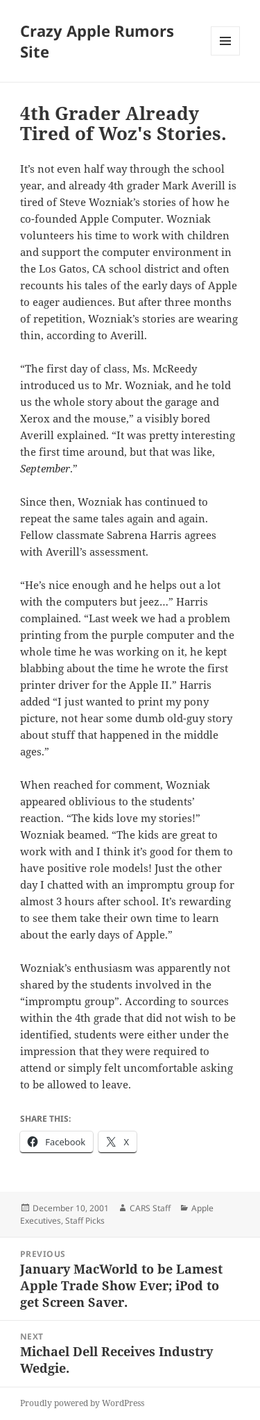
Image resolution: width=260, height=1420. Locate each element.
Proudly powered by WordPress (82, 1403)
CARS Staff (150, 1208)
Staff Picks (85, 1220)
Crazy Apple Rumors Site (97, 41)
